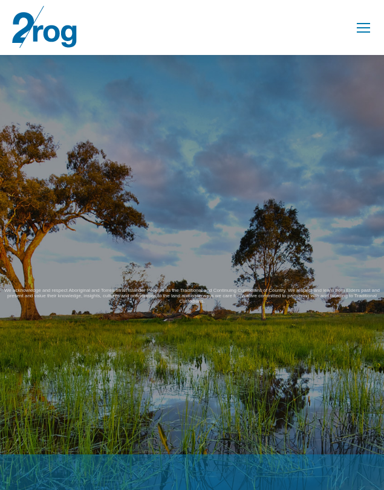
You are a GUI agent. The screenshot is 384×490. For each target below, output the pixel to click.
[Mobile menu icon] (363, 27)
